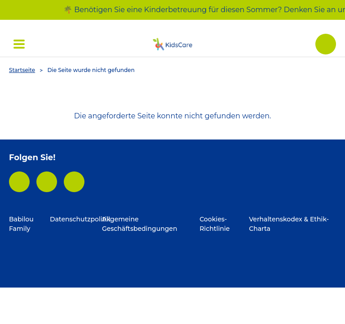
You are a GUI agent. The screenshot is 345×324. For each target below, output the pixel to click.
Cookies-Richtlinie (214, 224)
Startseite (22, 70)
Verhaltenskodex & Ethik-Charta (289, 224)
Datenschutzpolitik (76, 219)
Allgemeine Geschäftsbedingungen (139, 224)
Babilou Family (21, 224)
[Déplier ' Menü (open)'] (19, 44)
